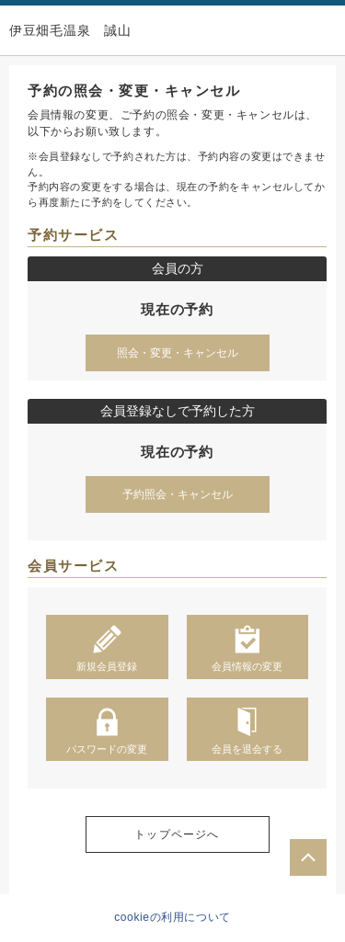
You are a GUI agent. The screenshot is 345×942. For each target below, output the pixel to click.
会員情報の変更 (247, 648)
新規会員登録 (106, 648)
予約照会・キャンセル (177, 494)
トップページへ (176, 834)
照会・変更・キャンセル (177, 352)
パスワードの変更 (106, 731)
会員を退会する (247, 731)
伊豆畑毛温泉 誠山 (70, 30)
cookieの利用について (172, 917)
